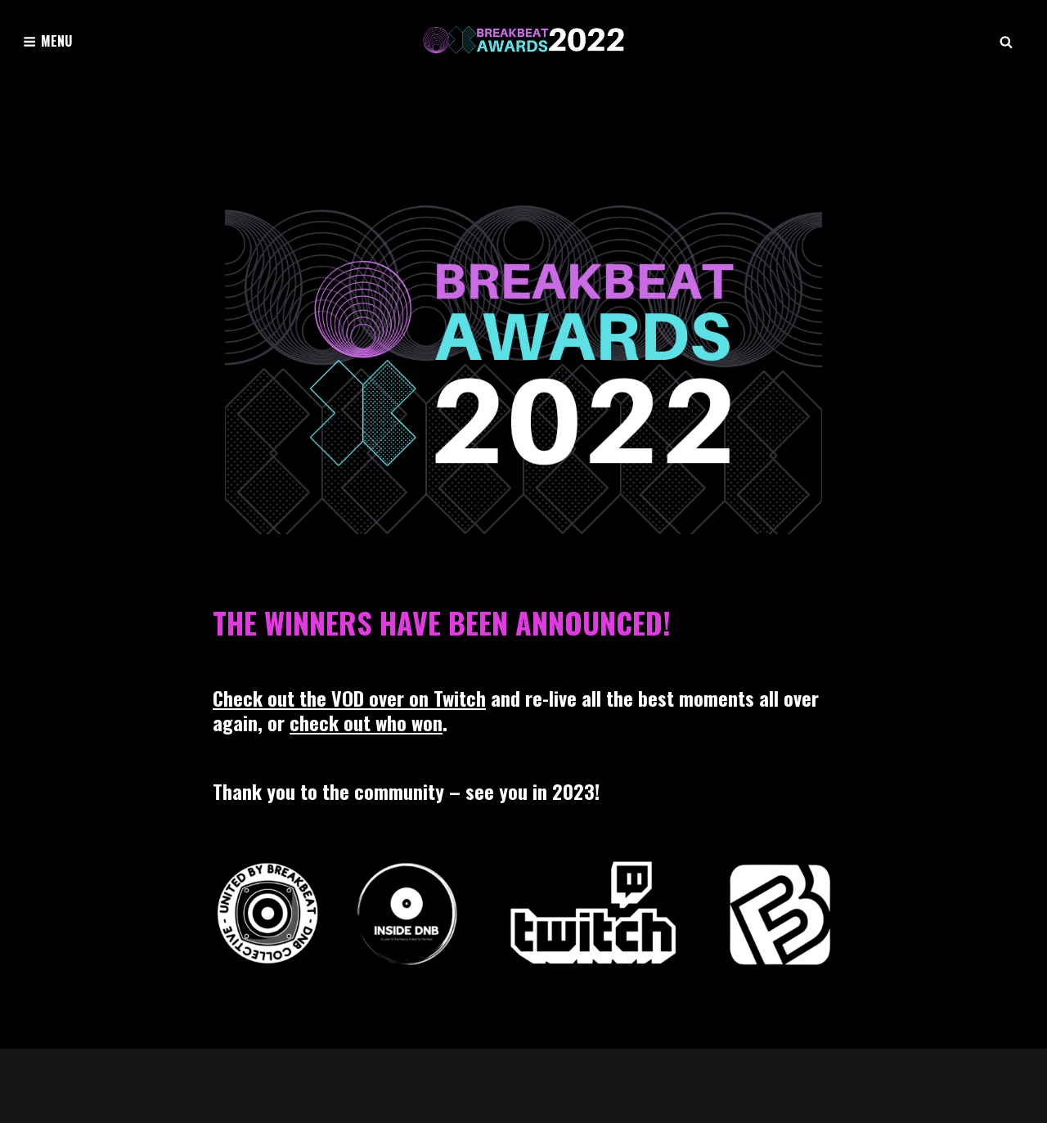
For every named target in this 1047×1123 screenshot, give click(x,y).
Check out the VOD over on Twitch (349, 697)
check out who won (366, 722)
